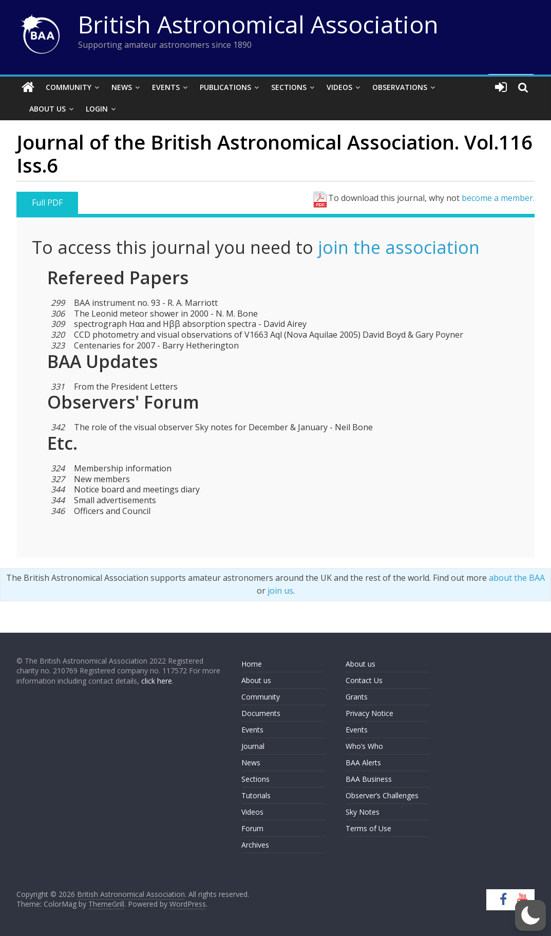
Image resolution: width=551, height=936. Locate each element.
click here (156, 681)
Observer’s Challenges (382, 795)
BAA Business (369, 779)
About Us (47, 109)
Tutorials (256, 795)
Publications (225, 87)
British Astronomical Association (258, 24)
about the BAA (517, 577)
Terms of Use (368, 828)
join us (280, 590)
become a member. (498, 198)
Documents (260, 713)
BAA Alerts (363, 762)
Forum (252, 828)
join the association (399, 247)
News (121, 87)
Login (97, 109)
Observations (399, 87)
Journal (252, 746)
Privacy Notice (369, 713)
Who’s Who (364, 746)
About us (256, 680)
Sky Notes (362, 812)
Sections (289, 87)
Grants (357, 697)
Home (251, 664)
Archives (255, 845)
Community (68, 87)
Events (166, 87)
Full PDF (47, 202)
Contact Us (364, 680)
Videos (339, 87)
